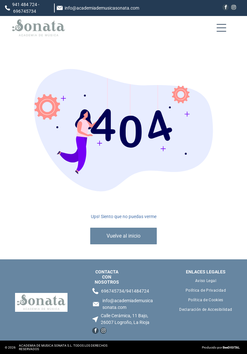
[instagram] (233, 8)
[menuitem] (205, 281)
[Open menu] (221, 28)
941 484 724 (24, 4)
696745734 (24, 11)
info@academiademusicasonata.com (102, 8)
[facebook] (225, 8)
